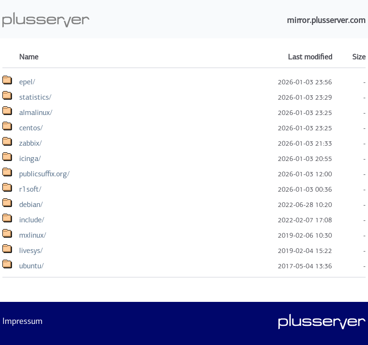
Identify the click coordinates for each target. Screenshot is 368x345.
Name (28, 56)
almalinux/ (35, 112)
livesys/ (31, 250)
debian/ (31, 204)
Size (359, 56)
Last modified (310, 56)
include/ (31, 219)
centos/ (31, 127)
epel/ (27, 81)
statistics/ (35, 97)
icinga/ (30, 158)
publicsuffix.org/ (44, 173)
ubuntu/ (31, 265)
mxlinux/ (32, 235)
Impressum (22, 321)
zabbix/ (30, 143)
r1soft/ (30, 189)
